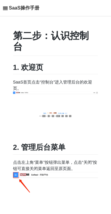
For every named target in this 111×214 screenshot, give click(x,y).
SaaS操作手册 (24, 7)
